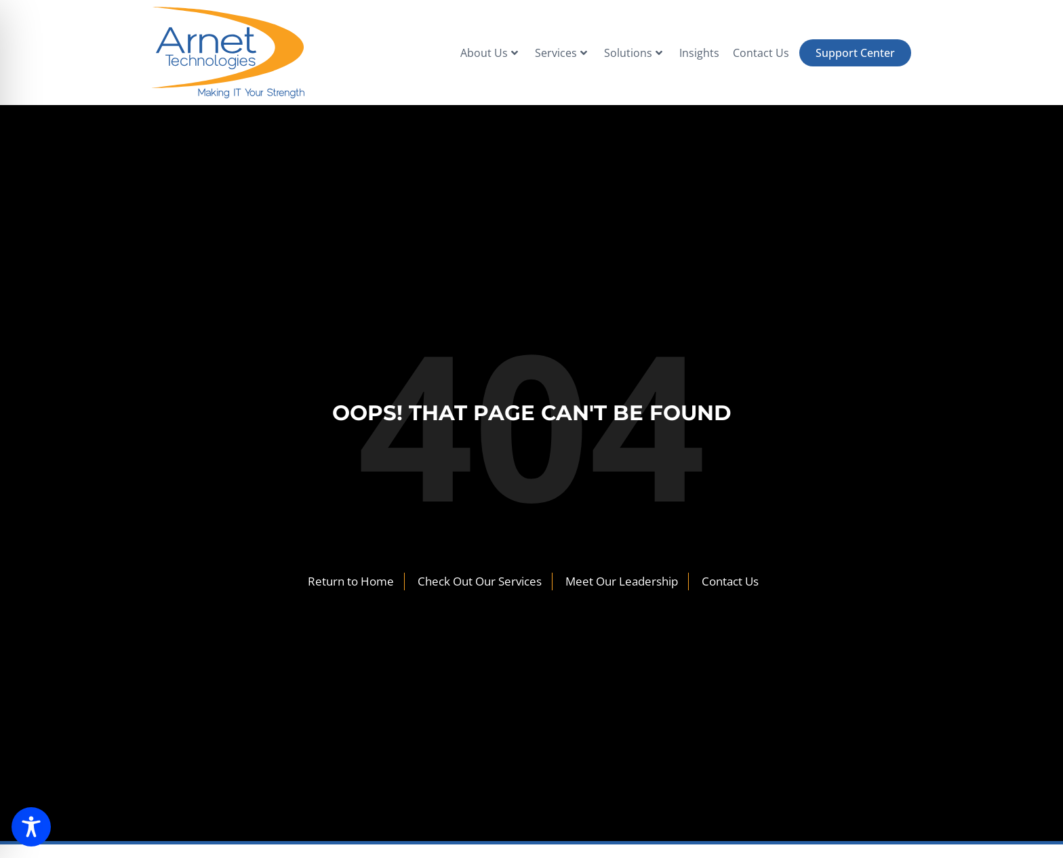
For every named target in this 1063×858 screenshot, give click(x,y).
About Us (489, 52)
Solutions (633, 52)
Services (561, 52)
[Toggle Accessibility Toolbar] (31, 827)
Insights (699, 52)
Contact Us (761, 52)
